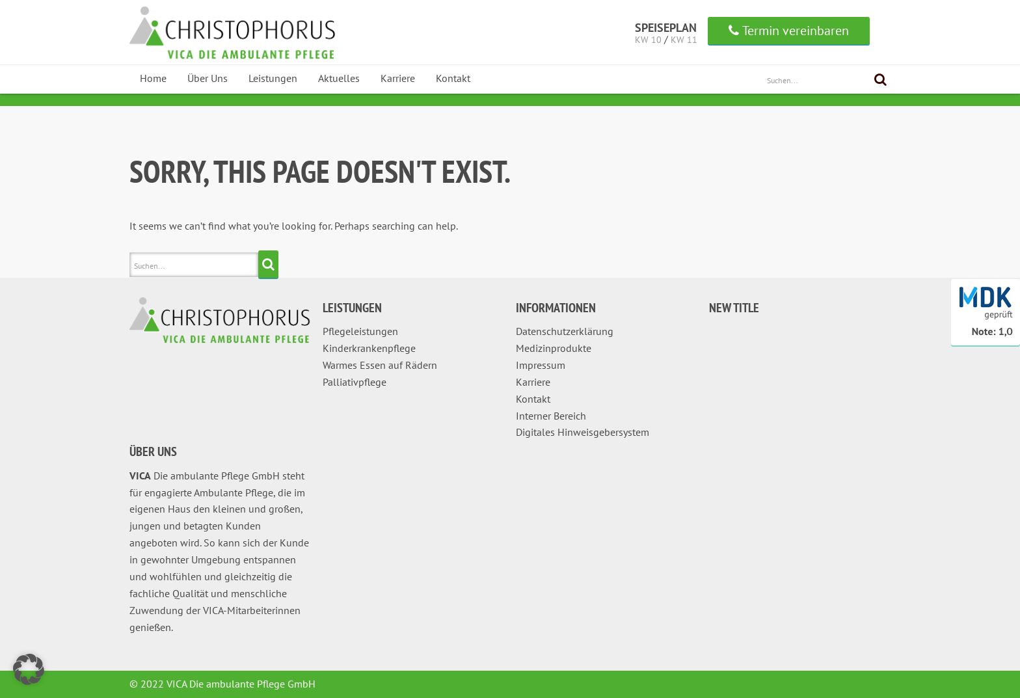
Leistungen (272, 78)
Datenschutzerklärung (564, 331)
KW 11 (684, 40)
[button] (28, 669)
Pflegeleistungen (360, 331)
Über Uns (207, 78)
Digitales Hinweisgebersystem (582, 431)
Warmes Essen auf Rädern (380, 364)
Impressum (540, 364)
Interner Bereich (551, 415)
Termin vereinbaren (789, 30)
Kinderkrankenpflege (369, 348)
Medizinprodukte (553, 348)
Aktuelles (339, 78)
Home (153, 78)
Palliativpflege (354, 381)
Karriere (398, 78)
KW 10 (648, 40)
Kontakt (453, 78)
